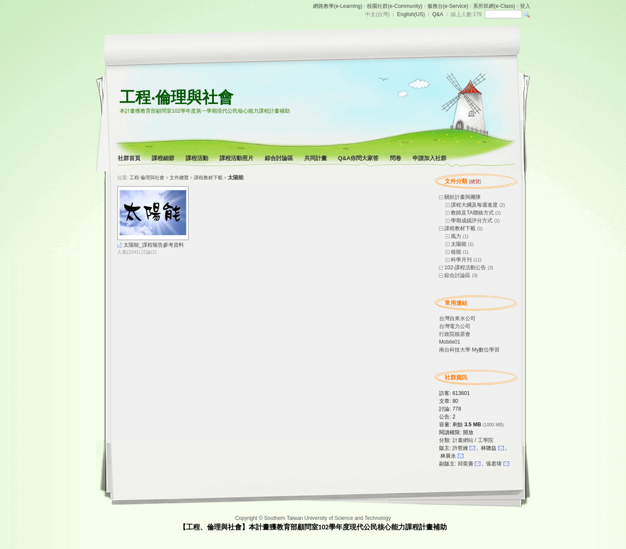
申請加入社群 (430, 158)
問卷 (396, 158)
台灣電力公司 (454, 326)
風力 (456, 236)
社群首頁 (130, 158)
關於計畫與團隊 (462, 197)
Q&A (437, 14)
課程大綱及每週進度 (474, 205)
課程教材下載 (460, 228)
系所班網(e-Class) (494, 6)
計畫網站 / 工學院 (473, 440)
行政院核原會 (454, 334)
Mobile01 (449, 342)
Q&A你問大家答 (359, 158)
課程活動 (198, 158)
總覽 (475, 181)
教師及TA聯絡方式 (472, 213)
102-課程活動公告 (465, 267)
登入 (525, 6)
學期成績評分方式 (472, 221)
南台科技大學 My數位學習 (469, 350)
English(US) (411, 14)
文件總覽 (179, 177)
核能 (456, 252)
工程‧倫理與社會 (176, 97)
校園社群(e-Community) (394, 6)
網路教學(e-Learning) (337, 6)
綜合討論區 (279, 158)
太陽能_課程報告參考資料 (153, 245)
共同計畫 (316, 158)
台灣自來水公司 (457, 318)
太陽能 (458, 244)
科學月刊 (461, 260)
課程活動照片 (237, 158)
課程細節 (164, 158)
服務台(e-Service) (448, 6)
